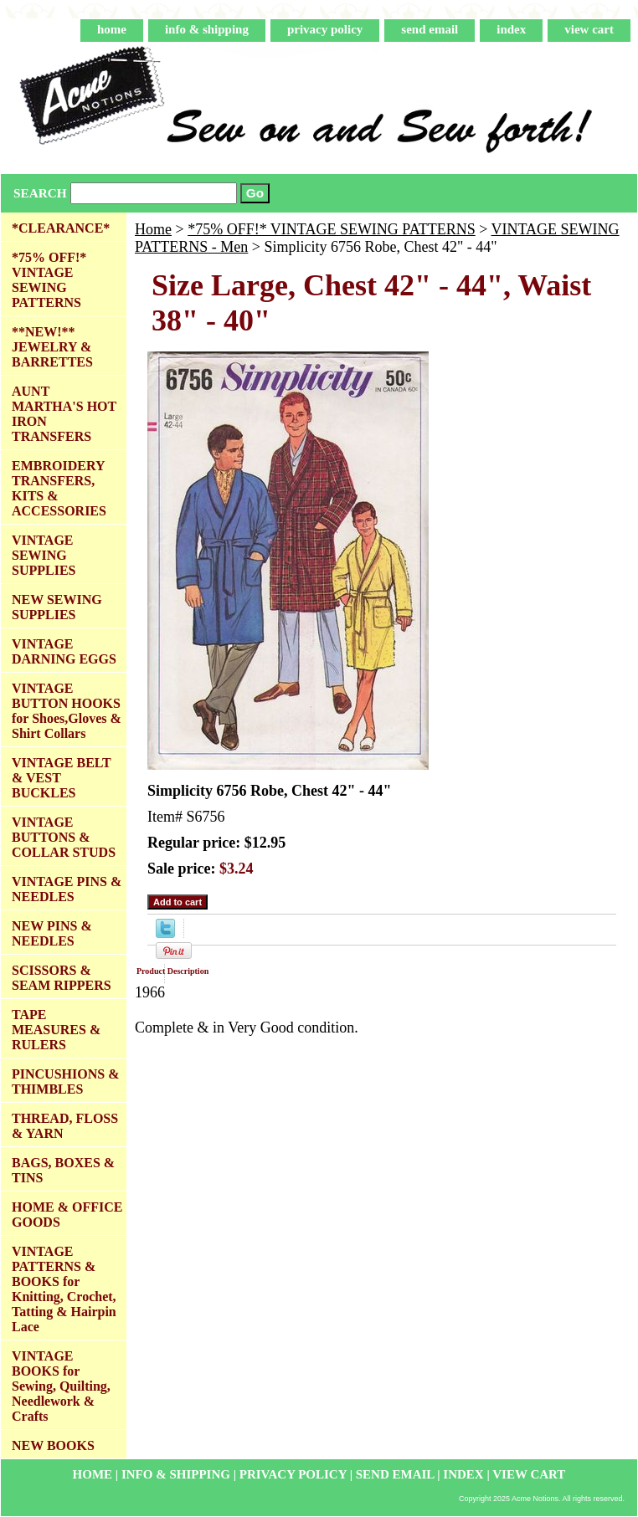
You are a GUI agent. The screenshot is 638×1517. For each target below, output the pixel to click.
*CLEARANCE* (61, 228)
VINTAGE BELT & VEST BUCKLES (61, 778)
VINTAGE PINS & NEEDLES (66, 889)
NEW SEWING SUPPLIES (57, 607)
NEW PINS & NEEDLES (52, 933)
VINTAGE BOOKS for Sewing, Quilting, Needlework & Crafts (61, 1386)
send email (429, 29)
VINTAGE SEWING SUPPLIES (43, 555)
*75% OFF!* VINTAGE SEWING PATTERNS (332, 229)
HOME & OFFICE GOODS (67, 1214)
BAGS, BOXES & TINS (63, 1170)
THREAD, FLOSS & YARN (65, 1125)
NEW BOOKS (53, 1445)
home (111, 29)
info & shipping (207, 29)
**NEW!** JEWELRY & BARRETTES (52, 347)
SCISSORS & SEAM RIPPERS (61, 977)
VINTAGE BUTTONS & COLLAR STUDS (64, 837)
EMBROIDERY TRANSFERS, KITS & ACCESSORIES (59, 488)
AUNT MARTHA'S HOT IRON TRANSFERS (64, 413)
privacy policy (325, 29)
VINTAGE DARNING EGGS (64, 651)
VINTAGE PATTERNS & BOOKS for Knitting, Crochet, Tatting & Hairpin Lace (64, 1289)
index (511, 29)
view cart (589, 29)
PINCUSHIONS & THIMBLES (65, 1081)
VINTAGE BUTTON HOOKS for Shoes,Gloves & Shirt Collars (66, 711)
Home (153, 229)
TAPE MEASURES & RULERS (56, 1029)
